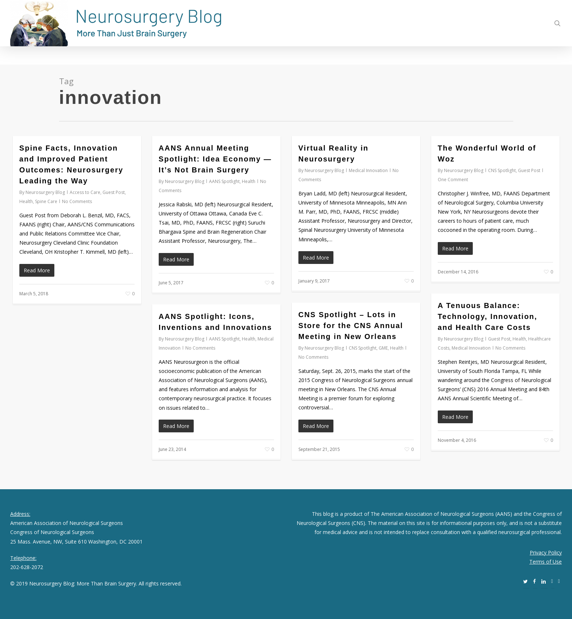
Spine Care (46, 201)
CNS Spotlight (502, 170)
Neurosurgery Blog (45, 192)
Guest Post (114, 192)
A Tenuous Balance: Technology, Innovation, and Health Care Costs (487, 316)
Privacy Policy (546, 552)
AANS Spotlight (224, 181)
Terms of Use (545, 561)
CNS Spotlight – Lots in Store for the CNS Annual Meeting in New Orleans (350, 325)
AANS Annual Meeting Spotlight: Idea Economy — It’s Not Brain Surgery (215, 159)
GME (383, 348)
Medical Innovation (368, 170)
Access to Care (85, 192)
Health (26, 201)
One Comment (453, 179)
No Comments (77, 201)
